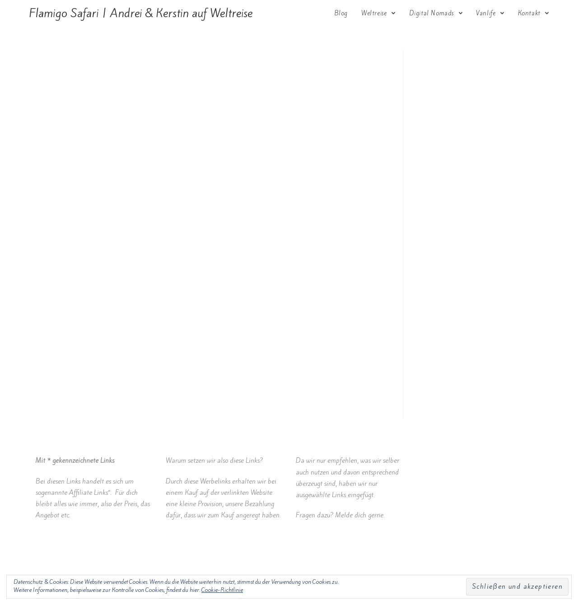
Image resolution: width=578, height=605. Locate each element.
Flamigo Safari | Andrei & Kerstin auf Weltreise (140, 13)
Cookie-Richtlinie (222, 590)
